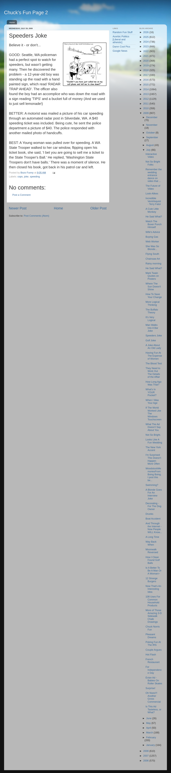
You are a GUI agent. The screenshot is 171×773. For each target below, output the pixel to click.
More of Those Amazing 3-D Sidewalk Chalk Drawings (153, 616)
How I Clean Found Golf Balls (152, 560)
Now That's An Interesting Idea (153, 589)
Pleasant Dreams (150, 636)
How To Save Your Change (153, 296)
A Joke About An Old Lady (153, 347)
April (149, 727)
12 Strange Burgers (151, 580)
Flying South (152, 254)
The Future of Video (152, 187)
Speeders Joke (153, 335)
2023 (146, 46)
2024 (146, 41)
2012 (146, 99)
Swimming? (151, 485)
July (148, 150)
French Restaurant (152, 661)
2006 (146, 760)
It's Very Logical (150, 319)
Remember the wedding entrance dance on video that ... (153, 175)
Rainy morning (153, 263)
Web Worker (152, 241)
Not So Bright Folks (152, 163)
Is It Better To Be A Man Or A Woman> (153, 570)
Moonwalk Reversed (151, 551)
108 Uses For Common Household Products (152, 601)
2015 (146, 84)
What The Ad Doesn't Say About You (153, 427)
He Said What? (153, 216)
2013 (146, 94)
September (152, 137)
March (150, 732)
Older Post (98, 208)
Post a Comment (21, 195)
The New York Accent (153, 449)
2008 (146, 751)
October (151, 132)
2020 (146, 60)
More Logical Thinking (152, 303)
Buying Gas (151, 236)
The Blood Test (153, 363)
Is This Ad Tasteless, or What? (153, 709)
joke (26, 176)
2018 (146, 70)
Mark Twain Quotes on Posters (152, 276)
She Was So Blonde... (152, 248)
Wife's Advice (152, 232)
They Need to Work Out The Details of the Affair (152, 372)
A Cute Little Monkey (152, 210)
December (151, 117)
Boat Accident (152, 518)
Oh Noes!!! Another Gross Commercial (153, 697)
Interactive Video (151, 155)
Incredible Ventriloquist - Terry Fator (153, 201)
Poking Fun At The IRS (153, 643)
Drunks (149, 514)
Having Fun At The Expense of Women (153, 355)
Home (12, 22)
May (148, 723)
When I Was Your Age (152, 401)
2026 (146, 32)
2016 (146, 79)
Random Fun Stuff (122, 32)
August (150, 145)
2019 (146, 65)
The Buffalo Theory (151, 311)
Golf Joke (150, 340)
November (151, 125)
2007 (146, 755)
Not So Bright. (153, 434)
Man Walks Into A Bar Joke (151, 328)
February (151, 737)
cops (20, 176)
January (151, 745)
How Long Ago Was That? (153, 383)
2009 (146, 113)
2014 (146, 89)
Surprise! (150, 688)
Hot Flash (150, 654)
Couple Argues (153, 649)
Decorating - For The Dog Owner (153, 506)
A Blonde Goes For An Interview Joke (153, 494)
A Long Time (152, 537)
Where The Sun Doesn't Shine (153, 286)
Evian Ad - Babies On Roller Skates (153, 680)
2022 (146, 51)
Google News (120, 51)
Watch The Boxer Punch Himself (153, 224)
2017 (146, 75)
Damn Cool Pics (121, 46)
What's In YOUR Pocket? (150, 392)
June (149, 718)
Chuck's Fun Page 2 (26, 12)
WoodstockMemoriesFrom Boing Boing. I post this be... (153, 474)
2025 (146, 37)
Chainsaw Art (152, 258)
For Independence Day (153, 670)
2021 (146, 56)
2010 (146, 108)
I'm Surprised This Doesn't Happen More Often (153, 459)
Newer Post (17, 208)
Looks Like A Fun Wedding (153, 441)
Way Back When (150, 543)
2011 (146, 103)
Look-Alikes (151, 193)
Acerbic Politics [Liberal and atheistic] (121, 39)
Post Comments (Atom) (36, 215)
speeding (35, 176)
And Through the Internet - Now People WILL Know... (153, 528)
